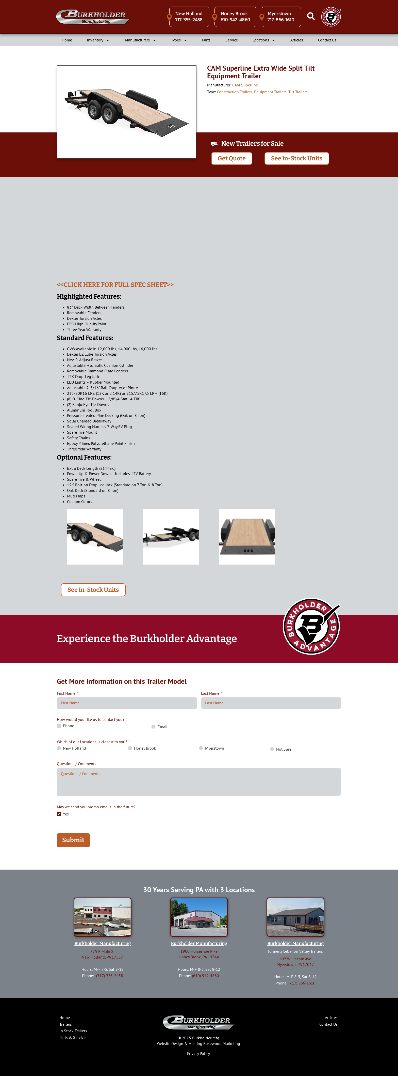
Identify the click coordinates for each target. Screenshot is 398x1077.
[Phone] (59, 727)
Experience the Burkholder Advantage (147, 639)
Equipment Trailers (270, 91)
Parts (206, 39)
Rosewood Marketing (221, 1044)
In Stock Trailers (73, 1031)
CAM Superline (245, 84)
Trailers (65, 1024)
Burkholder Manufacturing (102, 944)
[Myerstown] (201, 749)
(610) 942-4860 (205, 976)
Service (231, 39)
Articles (296, 39)
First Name (66, 693)
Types (179, 40)
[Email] (153, 727)
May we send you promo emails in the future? (96, 807)
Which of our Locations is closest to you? (92, 742)
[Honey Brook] (130, 749)
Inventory (98, 40)
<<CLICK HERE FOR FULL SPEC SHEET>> (115, 285)
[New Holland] (59, 749)
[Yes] (59, 814)
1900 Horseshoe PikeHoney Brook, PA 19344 (199, 954)
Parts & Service (72, 1037)
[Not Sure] (272, 750)
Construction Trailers (234, 91)
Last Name (210, 693)
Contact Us (327, 39)
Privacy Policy (198, 1054)
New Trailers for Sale (252, 143)
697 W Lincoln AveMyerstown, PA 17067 (295, 962)
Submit (73, 841)
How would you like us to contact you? (90, 720)
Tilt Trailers (298, 91)
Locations (264, 40)
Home (67, 39)
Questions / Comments (76, 764)
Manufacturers (140, 40)
